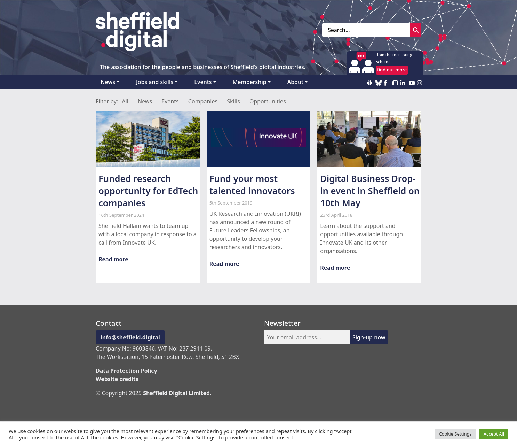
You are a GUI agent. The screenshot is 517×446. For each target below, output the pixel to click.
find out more (392, 70)
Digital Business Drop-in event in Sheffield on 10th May (370, 190)
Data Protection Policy (126, 371)
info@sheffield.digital (130, 337)
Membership (250, 82)
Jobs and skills (154, 82)
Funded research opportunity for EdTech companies (148, 190)
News (108, 82)
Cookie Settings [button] (455, 434)
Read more (113, 259)
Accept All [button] (494, 434)
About (295, 82)
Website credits (117, 379)
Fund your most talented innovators (252, 184)
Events (203, 82)
